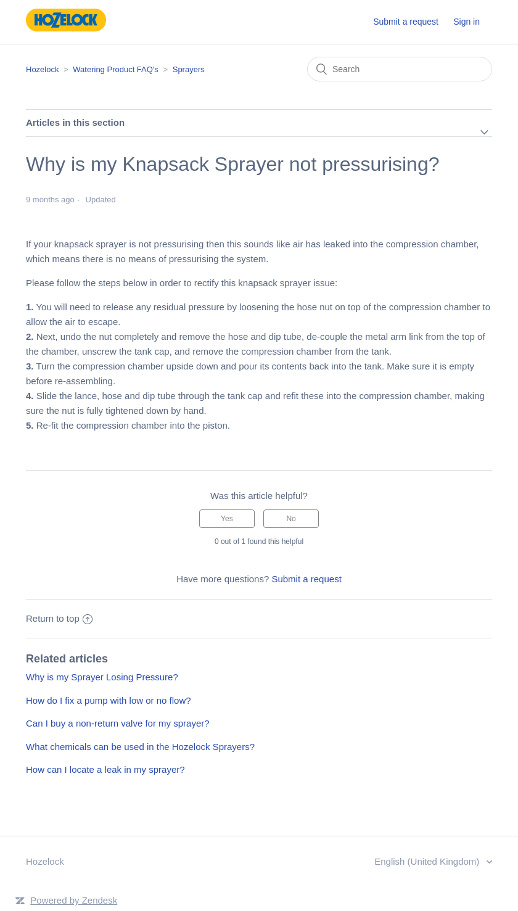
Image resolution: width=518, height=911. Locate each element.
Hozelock (42, 69)
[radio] (227, 518)
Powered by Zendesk (73, 900)
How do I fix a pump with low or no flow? (108, 700)
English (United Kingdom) (428, 861)
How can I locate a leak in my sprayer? (105, 769)
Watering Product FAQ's (115, 69)
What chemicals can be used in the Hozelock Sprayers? (140, 746)
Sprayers (189, 69)
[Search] (399, 69)
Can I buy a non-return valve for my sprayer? (118, 723)
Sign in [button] (466, 22)
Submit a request (405, 22)
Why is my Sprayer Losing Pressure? (102, 677)
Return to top (59, 618)
